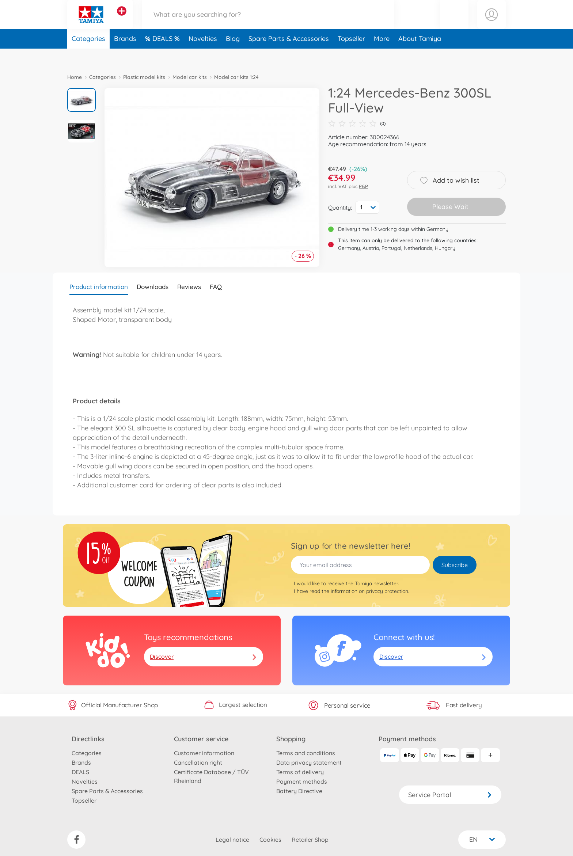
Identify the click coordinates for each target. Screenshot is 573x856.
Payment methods (301, 781)
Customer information (204, 753)
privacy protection (387, 591)
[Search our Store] (268, 23)
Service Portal (450, 795)
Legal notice (232, 839)
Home (74, 77)
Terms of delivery (300, 772)
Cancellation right (198, 762)
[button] (454, 23)
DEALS (163, 56)
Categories (88, 56)
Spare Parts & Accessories (288, 56)
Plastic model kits (144, 77)
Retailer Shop (310, 839)
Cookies (270, 839)
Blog (233, 56)
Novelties (203, 56)
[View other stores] (121, 19)
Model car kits (189, 77)
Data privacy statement (309, 762)
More (382, 56)
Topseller (351, 56)
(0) (357, 123)
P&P (363, 186)
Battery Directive (299, 791)
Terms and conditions (305, 753)
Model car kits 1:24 (236, 77)
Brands (125, 56)
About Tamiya (419, 56)
